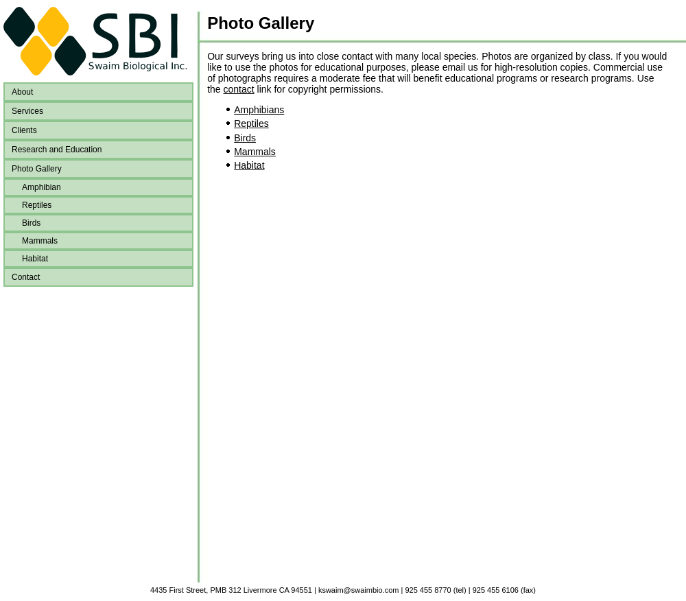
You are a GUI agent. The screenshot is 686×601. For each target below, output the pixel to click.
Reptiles (36, 205)
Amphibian (41, 187)
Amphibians (259, 109)
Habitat (35, 258)
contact (239, 89)
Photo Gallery (260, 23)
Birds (31, 223)
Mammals (40, 241)
